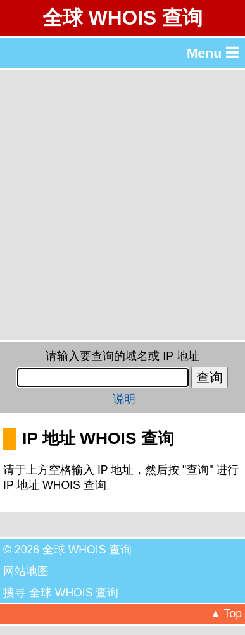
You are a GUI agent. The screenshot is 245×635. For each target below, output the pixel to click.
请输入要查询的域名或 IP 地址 (122, 356)
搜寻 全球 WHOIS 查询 (60, 592)
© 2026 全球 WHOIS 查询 (67, 549)
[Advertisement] (122, 205)
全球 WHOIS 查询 (122, 17)
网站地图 (26, 571)
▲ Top (226, 613)
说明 (124, 399)
